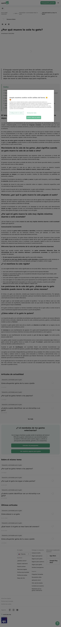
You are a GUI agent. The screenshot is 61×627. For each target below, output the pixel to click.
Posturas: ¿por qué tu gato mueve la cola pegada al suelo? (20, 95)
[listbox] (30, 396)
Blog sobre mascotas (4, 13)
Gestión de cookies (6, 604)
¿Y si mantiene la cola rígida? (12, 100)
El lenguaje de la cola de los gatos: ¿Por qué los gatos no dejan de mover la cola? (26, 90)
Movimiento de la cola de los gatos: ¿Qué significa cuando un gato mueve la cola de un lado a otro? (31, 93)
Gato (16, 13)
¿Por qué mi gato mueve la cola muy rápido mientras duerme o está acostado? (26, 98)
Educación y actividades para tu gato (28, 13)
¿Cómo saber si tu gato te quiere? (14, 108)
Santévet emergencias (38, 567)
